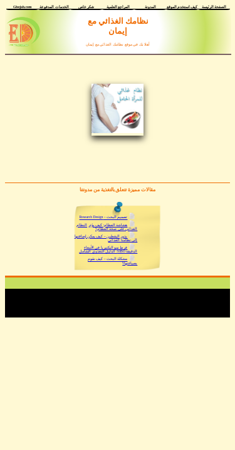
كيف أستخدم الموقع (182, 7)
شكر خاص (86, 7)
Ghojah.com (22, 7)
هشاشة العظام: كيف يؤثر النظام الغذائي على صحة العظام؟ (106, 227)
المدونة (150, 7)
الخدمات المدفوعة (53, 7)
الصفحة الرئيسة (214, 7)
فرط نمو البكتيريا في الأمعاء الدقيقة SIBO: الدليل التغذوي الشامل (108, 249)
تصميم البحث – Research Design (104, 217)
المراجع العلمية (118, 7)
